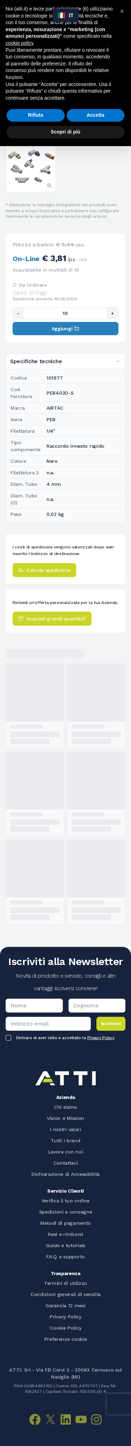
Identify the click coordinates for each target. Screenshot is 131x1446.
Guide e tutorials (65, 1245)
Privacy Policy (101, 1037)
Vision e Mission (65, 1118)
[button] (122, 11)
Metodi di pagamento (65, 1223)
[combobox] (66, 15)
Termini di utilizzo (65, 1283)
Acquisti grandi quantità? (52, 618)
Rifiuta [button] (35, 115)
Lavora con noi (65, 1151)
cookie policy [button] (19, 43)
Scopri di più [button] (65, 132)
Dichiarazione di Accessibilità (65, 1174)
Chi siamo (65, 1107)
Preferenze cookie (65, 1339)
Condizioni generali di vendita (65, 1294)
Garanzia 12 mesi (65, 1305)
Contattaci (65, 1163)
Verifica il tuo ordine (65, 1200)
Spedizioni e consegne (65, 1212)
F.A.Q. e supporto (65, 1256)
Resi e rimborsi (65, 1234)
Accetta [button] (95, 115)
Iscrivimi (111, 1023)
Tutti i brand (65, 1140)
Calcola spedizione (44, 570)
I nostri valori (65, 1129)
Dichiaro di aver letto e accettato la (65, 1037)
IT (65, 15)
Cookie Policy (65, 1328)
